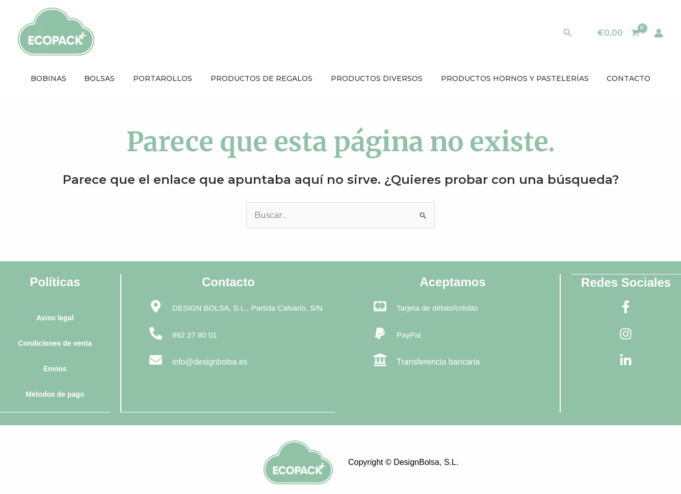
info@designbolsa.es (211, 362)
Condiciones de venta (55, 343)
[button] (567, 33)
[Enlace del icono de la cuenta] (658, 33)
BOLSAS (105, 78)
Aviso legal (54, 318)
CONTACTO (620, 78)
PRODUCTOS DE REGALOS (261, 78)
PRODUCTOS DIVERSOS (374, 78)
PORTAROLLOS (165, 78)
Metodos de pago (54, 394)
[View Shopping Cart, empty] (618, 33)
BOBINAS (57, 78)
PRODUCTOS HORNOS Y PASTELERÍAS (509, 78)
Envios (55, 369)
